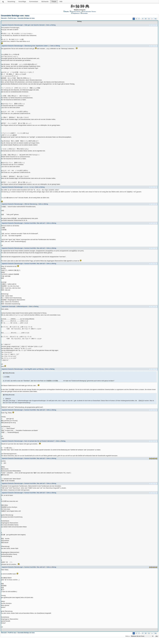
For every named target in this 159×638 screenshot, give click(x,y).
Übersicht (4, 18)
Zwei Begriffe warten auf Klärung (34, 369)
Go (155, 19)
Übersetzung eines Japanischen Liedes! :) (36, 46)
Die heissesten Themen (89, 11)
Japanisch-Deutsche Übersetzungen (12, 25)
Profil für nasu (12, 18)
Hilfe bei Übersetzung (30, 204)
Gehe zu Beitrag (51, 25)
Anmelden (85, 13)
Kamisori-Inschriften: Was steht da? (34, 223)
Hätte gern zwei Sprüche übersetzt (34, 25)
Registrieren (76, 13)
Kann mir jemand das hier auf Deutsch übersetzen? (39, 441)
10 (145, 19)
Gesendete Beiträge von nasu (26, 18)
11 (149, 19)
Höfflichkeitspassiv (22, 306)
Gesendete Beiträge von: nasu (15, 16)
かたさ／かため (29, 187)
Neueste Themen (76, 11)
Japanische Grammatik (8, 306)
